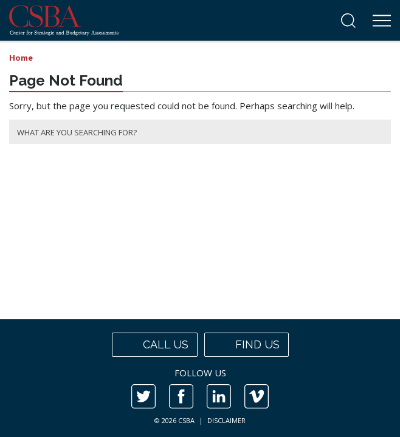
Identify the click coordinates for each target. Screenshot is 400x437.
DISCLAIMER (226, 420)
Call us (154, 345)
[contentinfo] (200, 378)
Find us (246, 345)
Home (21, 57)
